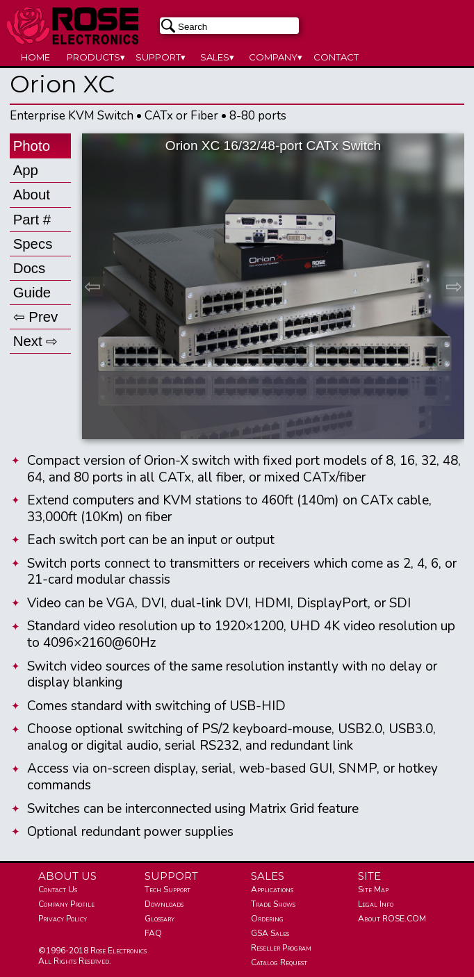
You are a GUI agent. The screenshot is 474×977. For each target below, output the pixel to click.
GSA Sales (270, 933)
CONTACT (336, 57)
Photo (31, 146)
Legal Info (375, 904)
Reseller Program (281, 947)
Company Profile (66, 904)
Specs (33, 244)
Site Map (373, 889)
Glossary (159, 918)
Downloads (164, 904)
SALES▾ (217, 57)
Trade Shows (273, 904)
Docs (29, 268)
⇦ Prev (35, 317)
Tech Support (167, 889)
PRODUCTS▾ (96, 57)
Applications (272, 889)
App (25, 170)
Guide (32, 292)
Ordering (267, 918)
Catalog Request (279, 962)
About (31, 194)
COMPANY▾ (275, 57)
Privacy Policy (62, 918)
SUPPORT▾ (161, 57)
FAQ (153, 933)
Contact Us (57, 889)
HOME (35, 57)
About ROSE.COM (392, 918)
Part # (32, 219)
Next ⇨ (35, 341)
